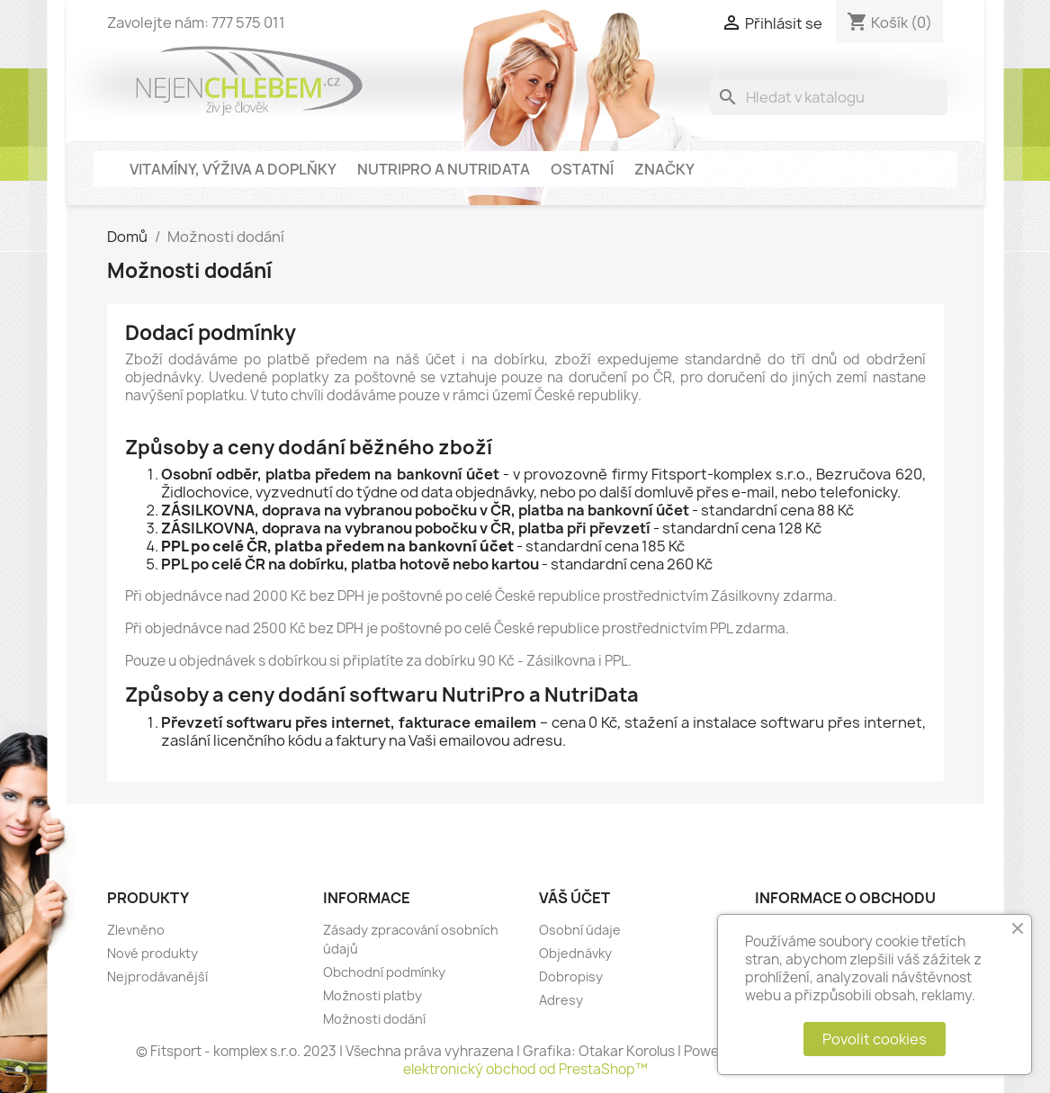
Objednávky (575, 953)
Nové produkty (152, 953)
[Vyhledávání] (828, 97)
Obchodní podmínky (384, 972)
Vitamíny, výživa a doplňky (233, 169)
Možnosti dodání (374, 1018)
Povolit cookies (874, 1039)
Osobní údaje (580, 929)
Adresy (561, 999)
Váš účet (574, 898)
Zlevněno (136, 929)
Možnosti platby (372, 995)
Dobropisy (571, 976)
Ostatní (582, 169)
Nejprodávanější (157, 976)
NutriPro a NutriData (443, 169)
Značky (664, 169)
